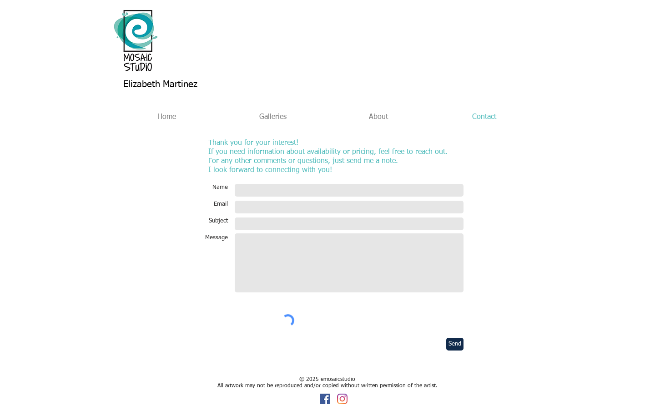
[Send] (455, 344)
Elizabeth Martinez (160, 84)
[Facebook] (325, 399)
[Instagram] (342, 399)
